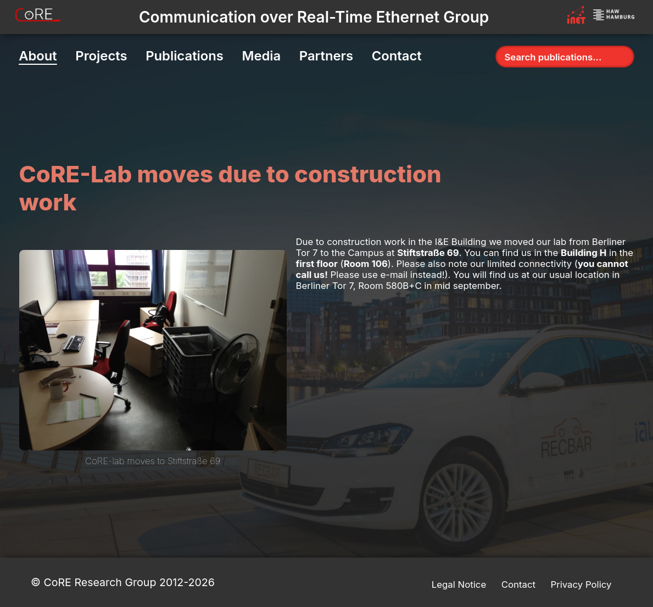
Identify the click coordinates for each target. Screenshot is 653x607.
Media (261, 56)
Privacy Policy (580, 584)
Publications (185, 56)
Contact (397, 56)
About (38, 56)
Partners (326, 56)
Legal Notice (459, 584)
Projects (101, 56)
